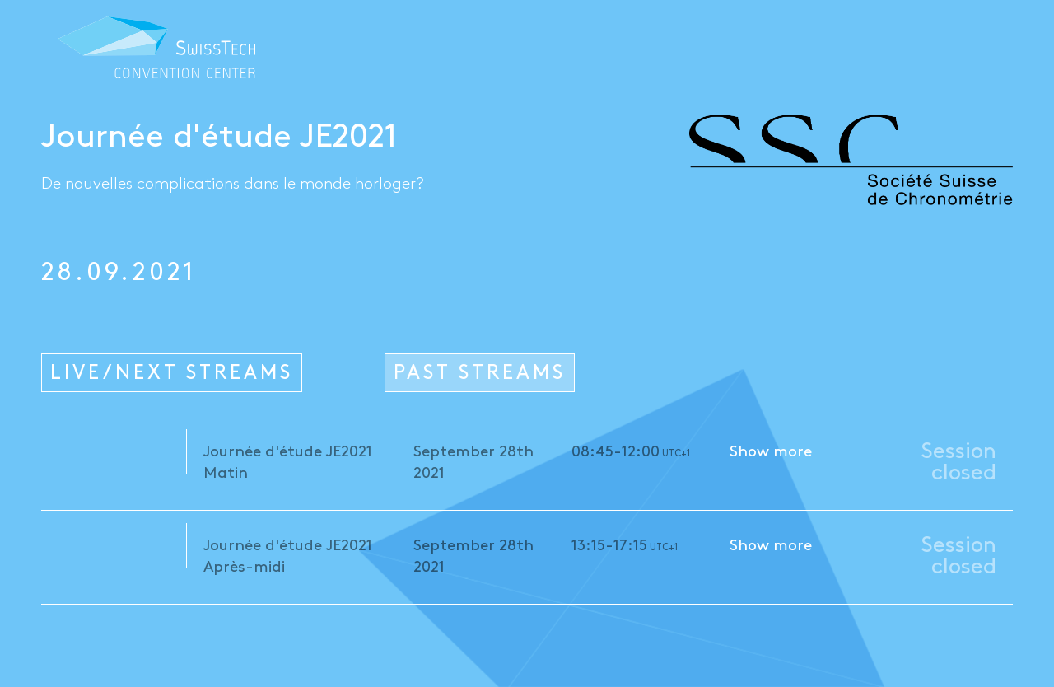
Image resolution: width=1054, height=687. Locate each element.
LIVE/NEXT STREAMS (171, 373)
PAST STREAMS (480, 373)
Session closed (958, 463)
